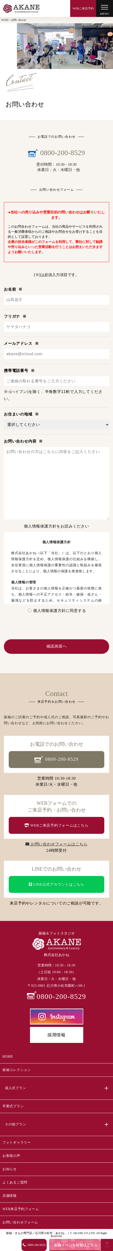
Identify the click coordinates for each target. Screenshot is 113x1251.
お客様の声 (11, 1156)
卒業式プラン (13, 1106)
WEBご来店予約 (83, 8)
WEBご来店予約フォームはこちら (56, 825)
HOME (7, 1056)
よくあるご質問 (14, 1182)
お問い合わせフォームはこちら (56, 844)
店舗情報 (9, 1196)
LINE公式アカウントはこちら (56, 884)
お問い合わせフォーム (20, 1222)
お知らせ (9, 1169)
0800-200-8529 (56, 759)
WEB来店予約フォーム (20, 1209)
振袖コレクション (16, 1070)
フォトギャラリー (16, 1142)
